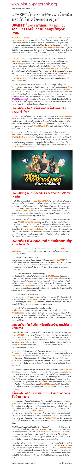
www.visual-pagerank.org (34, 4)
